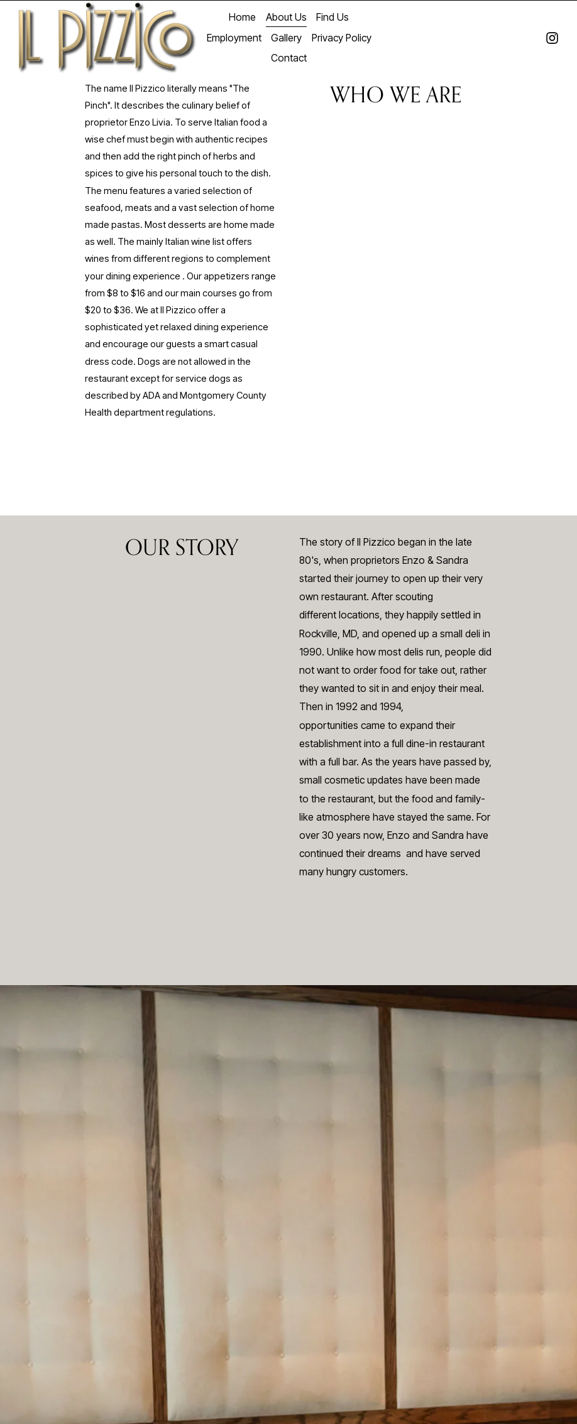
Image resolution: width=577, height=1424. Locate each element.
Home (242, 17)
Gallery (286, 38)
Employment (234, 38)
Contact (289, 58)
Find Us (332, 17)
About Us (286, 17)
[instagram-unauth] (552, 38)
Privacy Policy (341, 38)
